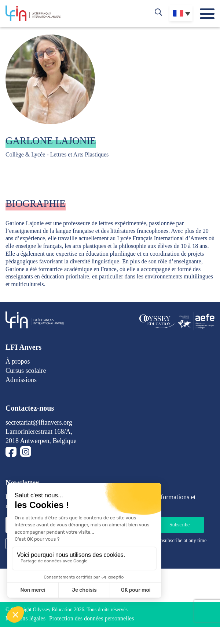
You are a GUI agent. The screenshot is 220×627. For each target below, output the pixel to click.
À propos (18, 361)
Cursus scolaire (26, 370)
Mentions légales (25, 618)
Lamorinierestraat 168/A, (39, 431)
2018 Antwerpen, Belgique (41, 440)
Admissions (21, 379)
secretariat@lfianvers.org (39, 422)
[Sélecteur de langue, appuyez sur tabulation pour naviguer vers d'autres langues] (180, 13)
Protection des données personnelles (91, 618)
